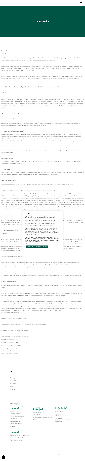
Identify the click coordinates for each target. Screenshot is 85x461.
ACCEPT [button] (38, 246)
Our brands (13, 383)
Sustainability (13, 380)
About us (12, 375)
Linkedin (12, 426)
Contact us (12, 389)
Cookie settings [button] (30, 244)
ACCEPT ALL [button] (30, 246)
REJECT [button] (45, 246)
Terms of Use (30, 454)
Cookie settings (55, 454)
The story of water (14, 378)
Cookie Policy (46, 454)
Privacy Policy (38, 454)
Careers (12, 386)
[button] (3, 456)
